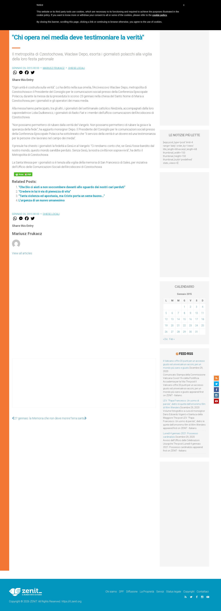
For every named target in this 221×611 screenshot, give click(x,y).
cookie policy (159, 15)
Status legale (173, 591)
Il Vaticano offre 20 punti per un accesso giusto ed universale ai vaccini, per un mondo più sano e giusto (184, 364)
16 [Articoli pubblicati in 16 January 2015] (190, 319)
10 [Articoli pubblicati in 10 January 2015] (196, 313)
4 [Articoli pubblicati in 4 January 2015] (202, 307)
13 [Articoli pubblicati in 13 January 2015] (172, 319)
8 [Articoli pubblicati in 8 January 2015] (184, 313)
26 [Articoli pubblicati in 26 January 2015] (166, 331)
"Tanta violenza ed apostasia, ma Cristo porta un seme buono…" (62, 196)
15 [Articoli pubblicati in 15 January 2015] (184, 319)
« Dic (165, 339)
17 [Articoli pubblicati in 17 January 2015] (196, 319)
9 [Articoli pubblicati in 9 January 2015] (190, 313)
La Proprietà (147, 591)
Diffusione (132, 591)
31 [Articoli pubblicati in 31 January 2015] (196, 331)
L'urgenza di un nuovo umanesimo (42, 200)
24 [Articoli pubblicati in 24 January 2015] (196, 325)
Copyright (188, 591)
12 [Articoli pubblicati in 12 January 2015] (166, 319)
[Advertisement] (84, 386)
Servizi (160, 591)
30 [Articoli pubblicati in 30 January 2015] (190, 331)
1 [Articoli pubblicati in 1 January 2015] (184, 307)
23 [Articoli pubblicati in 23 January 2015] (190, 325)
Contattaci (203, 591)
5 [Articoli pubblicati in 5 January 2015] (166, 313)
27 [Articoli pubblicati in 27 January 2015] (172, 331)
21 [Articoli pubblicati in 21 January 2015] (178, 325)
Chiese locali (76, 68)
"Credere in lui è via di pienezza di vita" (45, 191)
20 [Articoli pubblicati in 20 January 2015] (172, 325)
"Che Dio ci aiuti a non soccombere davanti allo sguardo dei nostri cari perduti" (72, 187)
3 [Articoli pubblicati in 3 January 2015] (196, 307)
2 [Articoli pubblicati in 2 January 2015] (190, 307)
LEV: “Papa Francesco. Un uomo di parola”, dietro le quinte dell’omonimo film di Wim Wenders (184, 404)
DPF (121, 591)
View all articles (22, 253)
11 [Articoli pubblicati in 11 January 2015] (202, 313)
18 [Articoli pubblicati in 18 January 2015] (202, 319)
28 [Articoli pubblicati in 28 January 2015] (178, 331)
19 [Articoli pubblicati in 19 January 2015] (166, 325)
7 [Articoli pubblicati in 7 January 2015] (178, 313)
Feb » (172, 339)
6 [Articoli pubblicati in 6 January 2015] (172, 313)
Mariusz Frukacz (54, 68)
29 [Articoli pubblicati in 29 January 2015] (184, 331)
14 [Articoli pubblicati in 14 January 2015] (178, 319)
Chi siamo (111, 591)
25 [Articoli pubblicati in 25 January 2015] (202, 325)
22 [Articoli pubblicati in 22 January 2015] (184, 325)
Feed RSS (186, 354)
